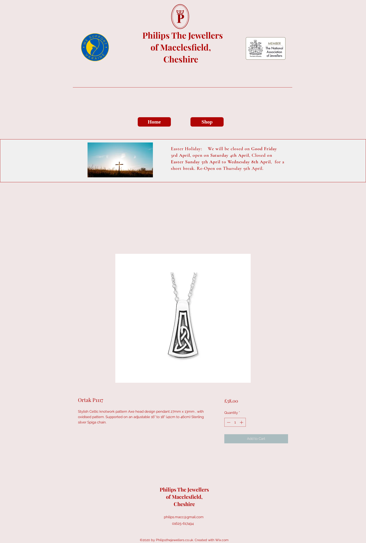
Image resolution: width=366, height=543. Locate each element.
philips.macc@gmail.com (184, 517)
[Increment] (242, 422)
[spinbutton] (235, 422)
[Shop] (207, 122)
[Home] (154, 122)
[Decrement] (228, 422)
